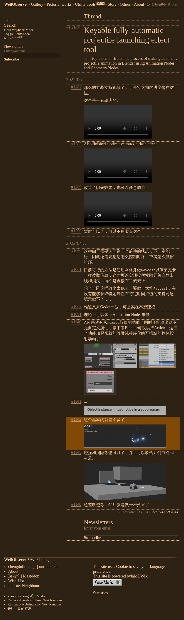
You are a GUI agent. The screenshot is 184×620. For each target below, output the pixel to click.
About (139, 4)
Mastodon (33, 577)
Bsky (14, 577)
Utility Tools (85, 4)
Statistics (100, 594)
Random (41, 597)
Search (10, 25)
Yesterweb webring (20, 601)
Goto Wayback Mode (19, 30)
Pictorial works (59, 4)
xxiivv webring (18, 597)
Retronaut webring (20, 605)
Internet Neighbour (23, 586)
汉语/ (156, 4)
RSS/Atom (13, 38)
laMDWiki (139, 577)
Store (112, 4)
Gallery (37, 4)
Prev (38, 601)
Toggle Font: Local (17, 34)
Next (45, 601)
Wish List (16, 582)
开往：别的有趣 (19, 609)
